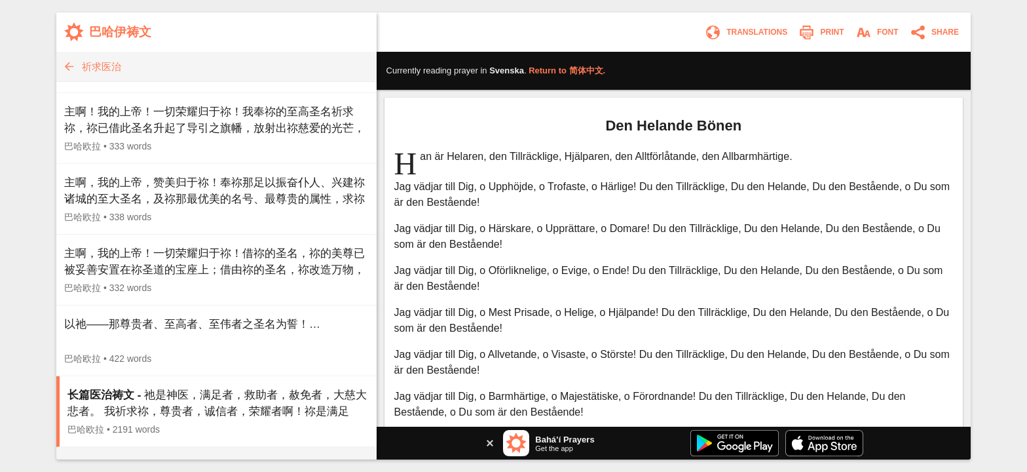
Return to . (567, 70)
